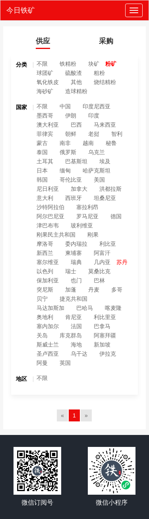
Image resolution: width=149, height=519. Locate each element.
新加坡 (102, 344)
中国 (65, 106)
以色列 (45, 271)
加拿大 (79, 189)
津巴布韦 (48, 225)
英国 (65, 363)
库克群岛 (71, 335)
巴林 (99, 280)
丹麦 (93, 289)
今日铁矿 (20, 10)
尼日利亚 (48, 189)
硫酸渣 (73, 73)
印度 (93, 115)
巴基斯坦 (76, 161)
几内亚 (102, 262)
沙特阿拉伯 (50, 207)
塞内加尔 (48, 326)
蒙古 (42, 143)
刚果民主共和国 (56, 234)
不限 (42, 64)
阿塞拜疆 (105, 335)
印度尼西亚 (96, 106)
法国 (76, 326)
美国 (99, 179)
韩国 (42, 179)
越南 (88, 143)
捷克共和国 (73, 299)
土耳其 (45, 161)
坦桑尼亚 (105, 198)
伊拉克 (107, 354)
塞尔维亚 (48, 262)
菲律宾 (45, 134)
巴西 (76, 124)
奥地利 (45, 317)
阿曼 (42, 363)
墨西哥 (45, 115)
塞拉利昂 (87, 207)
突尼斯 (45, 289)
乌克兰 (96, 152)
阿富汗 (102, 253)
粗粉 (99, 73)
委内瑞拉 (76, 244)
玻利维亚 (82, 225)
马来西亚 (105, 124)
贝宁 (42, 299)
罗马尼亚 (87, 216)
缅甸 (65, 170)
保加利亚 (48, 280)
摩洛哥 (45, 244)
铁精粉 (68, 64)
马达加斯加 (50, 308)
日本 (42, 170)
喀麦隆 (113, 308)
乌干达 (79, 354)
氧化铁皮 (48, 82)
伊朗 (70, 115)
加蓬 (70, 289)
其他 (76, 82)
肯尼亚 (73, 317)
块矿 (93, 64)
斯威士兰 (48, 344)
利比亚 (107, 244)
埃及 (104, 161)
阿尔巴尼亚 (50, 216)
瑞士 (70, 271)
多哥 (116, 289)
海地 (76, 344)
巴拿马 (102, 326)
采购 (106, 41)
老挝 (93, 134)
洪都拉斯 (110, 189)
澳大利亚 (48, 124)
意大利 (45, 198)
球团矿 (45, 73)
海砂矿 (45, 91)
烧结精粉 (105, 82)
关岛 (42, 335)
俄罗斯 (68, 152)
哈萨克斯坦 (96, 170)
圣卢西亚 (48, 354)
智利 (116, 134)
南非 (65, 143)
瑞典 (76, 262)
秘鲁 (111, 143)
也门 (76, 280)
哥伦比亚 (71, 179)
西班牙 (73, 198)
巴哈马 (84, 308)
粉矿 (110, 64)
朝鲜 (70, 134)
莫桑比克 (99, 271)
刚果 (93, 234)
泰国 (42, 152)
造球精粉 (76, 91)
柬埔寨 (73, 253)
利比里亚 (105, 317)
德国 (116, 216)
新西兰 (45, 253)
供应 (43, 41)
